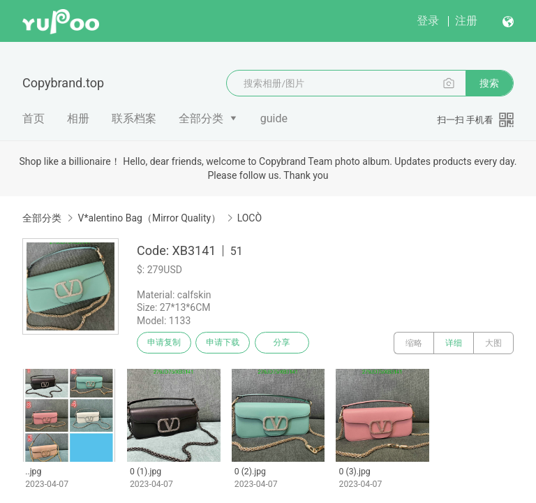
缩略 (413, 343)
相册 (78, 118)
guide (274, 118)
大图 (493, 343)
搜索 (489, 83)
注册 (466, 20)
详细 (453, 343)
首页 (33, 118)
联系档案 (134, 118)
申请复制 (166, 343)
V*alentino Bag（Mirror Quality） (149, 218)
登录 (428, 20)
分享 (291, 343)
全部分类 (201, 118)
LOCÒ (249, 218)
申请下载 (229, 343)
